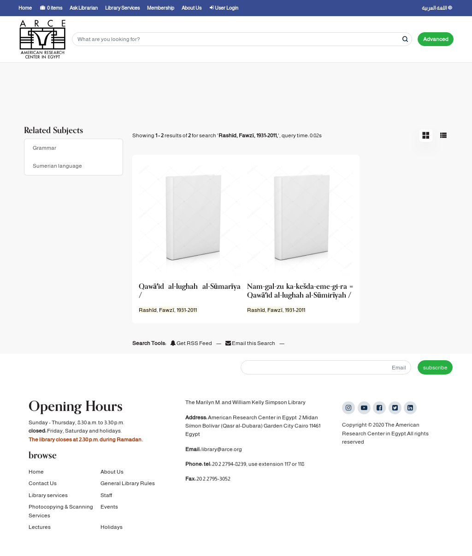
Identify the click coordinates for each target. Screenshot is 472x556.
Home (36, 472)
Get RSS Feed (191, 343)
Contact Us (43, 484)
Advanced (435, 39)
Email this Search (250, 343)
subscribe (435, 367)
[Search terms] (242, 39)
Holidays (111, 528)
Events (109, 507)
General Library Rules (127, 484)
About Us (112, 472)
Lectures (40, 528)
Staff (106, 496)
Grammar (44, 148)
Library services (48, 496)
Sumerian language (57, 166)
